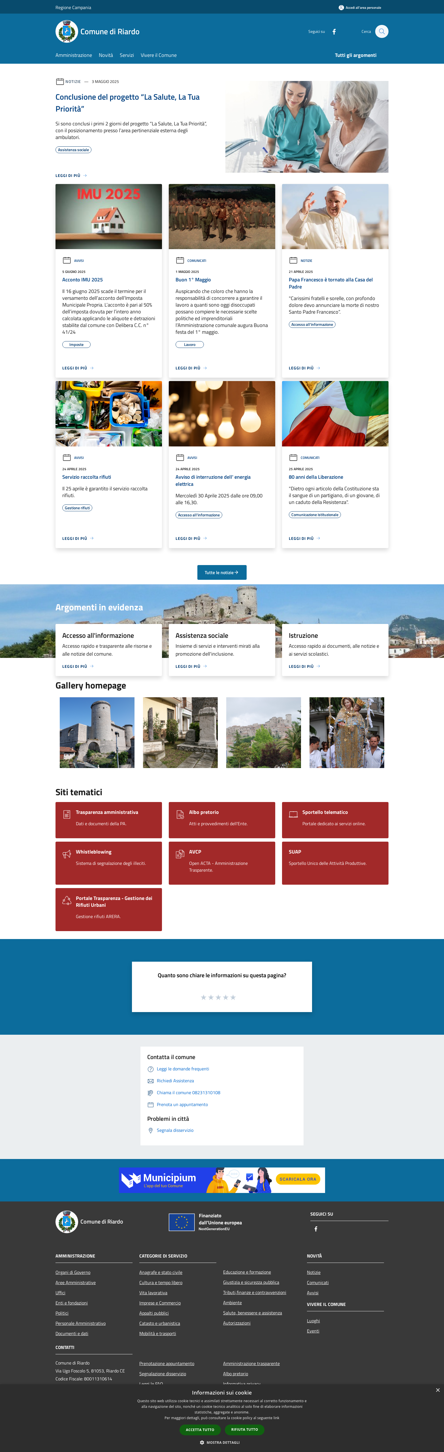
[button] (222, 1442)
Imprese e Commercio (160, 1302)
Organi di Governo (73, 1272)
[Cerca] (381, 31)
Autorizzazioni (237, 1323)
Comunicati (191, 260)
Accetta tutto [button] (200, 1429)
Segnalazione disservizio (162, 1373)
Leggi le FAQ (151, 1383)
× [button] (438, 1390)
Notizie (73, 81)
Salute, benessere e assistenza (252, 1312)
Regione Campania (73, 7)
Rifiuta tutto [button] (244, 1429)
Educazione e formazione (247, 1272)
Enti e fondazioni (72, 1302)
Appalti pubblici (154, 1313)
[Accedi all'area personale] (359, 7)
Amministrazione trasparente (251, 1363)
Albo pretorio (235, 1373)
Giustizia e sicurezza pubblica (251, 1282)
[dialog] (222, 1418)
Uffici (60, 1292)
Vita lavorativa (153, 1292)
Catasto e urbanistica (159, 1323)
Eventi (313, 1330)
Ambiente (232, 1302)
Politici (62, 1313)
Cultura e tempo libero (160, 1282)
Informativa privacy (242, 1383)
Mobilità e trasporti (157, 1333)
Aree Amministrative (76, 1282)
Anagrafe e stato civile (160, 1272)
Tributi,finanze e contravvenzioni (254, 1292)
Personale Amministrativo (81, 1323)
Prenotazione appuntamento (166, 1363)
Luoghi (313, 1320)
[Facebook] (331, 31)
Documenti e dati (72, 1333)
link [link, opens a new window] (276, 1417)
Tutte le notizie (222, 572)
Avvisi (73, 260)
